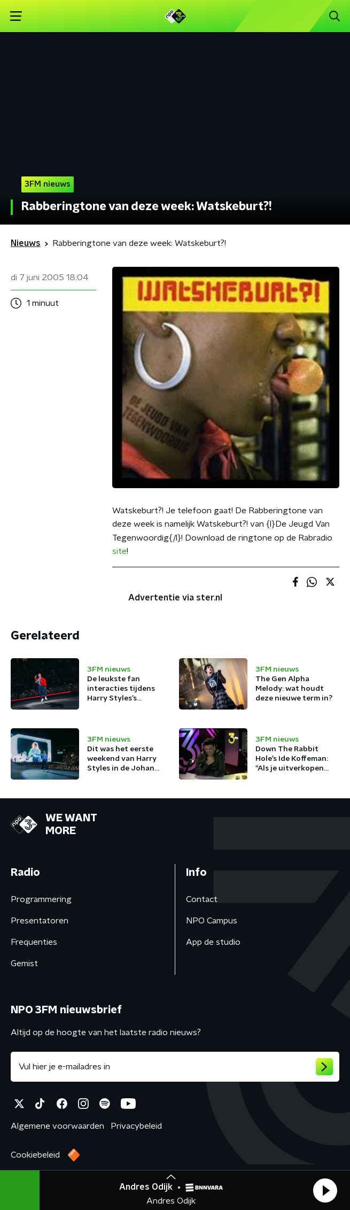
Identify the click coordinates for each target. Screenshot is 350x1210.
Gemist (24, 963)
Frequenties (34, 942)
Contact (201, 899)
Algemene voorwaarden (57, 1126)
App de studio (213, 942)
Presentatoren (39, 920)
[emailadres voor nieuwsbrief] (175, 1067)
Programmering (41, 899)
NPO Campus (211, 920)
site (119, 551)
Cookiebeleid (35, 1155)
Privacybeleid (136, 1126)
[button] (325, 1190)
